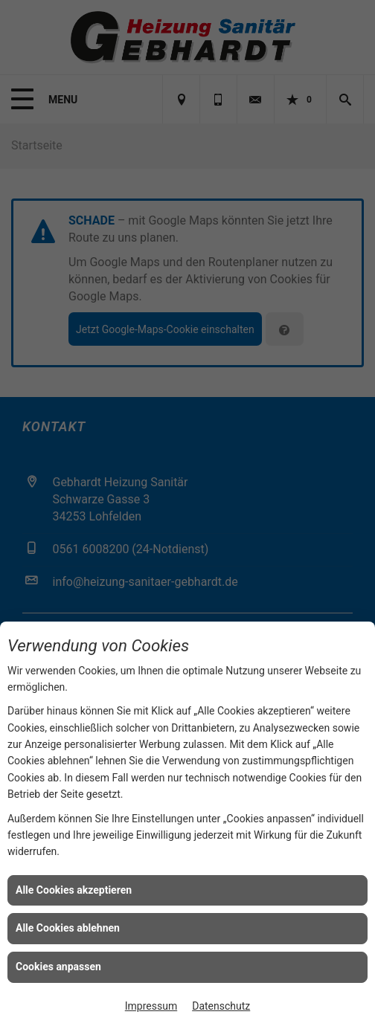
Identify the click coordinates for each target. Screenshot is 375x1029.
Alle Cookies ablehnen (68, 928)
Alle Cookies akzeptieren (74, 890)
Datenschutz (221, 1006)
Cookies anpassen (58, 966)
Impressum (151, 1006)
